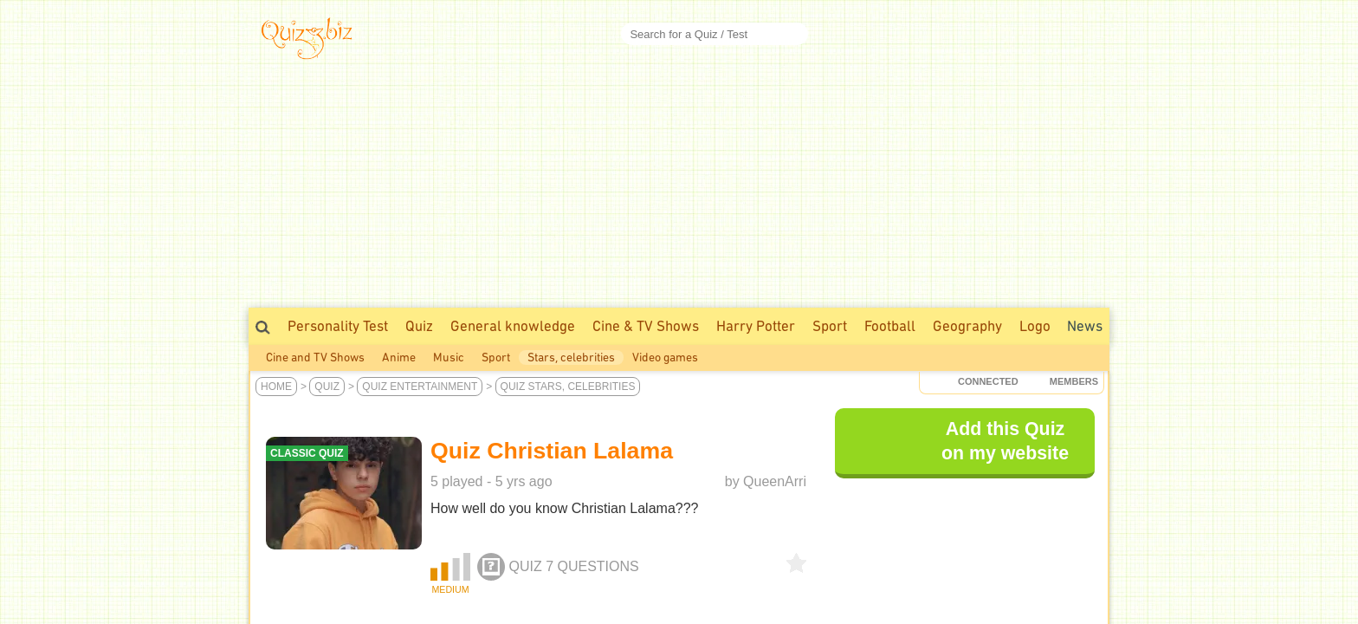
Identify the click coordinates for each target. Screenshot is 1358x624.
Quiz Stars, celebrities (568, 386)
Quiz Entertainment (419, 386)
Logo (1035, 326)
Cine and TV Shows (315, 357)
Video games (665, 357)
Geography (967, 326)
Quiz (419, 326)
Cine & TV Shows (645, 326)
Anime (399, 357)
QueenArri (774, 481)
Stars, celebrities (571, 357)
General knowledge (512, 326)
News (1085, 326)
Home (276, 386)
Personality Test (338, 326)
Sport (829, 326)
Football (889, 326)
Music (448, 357)
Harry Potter (755, 326)
